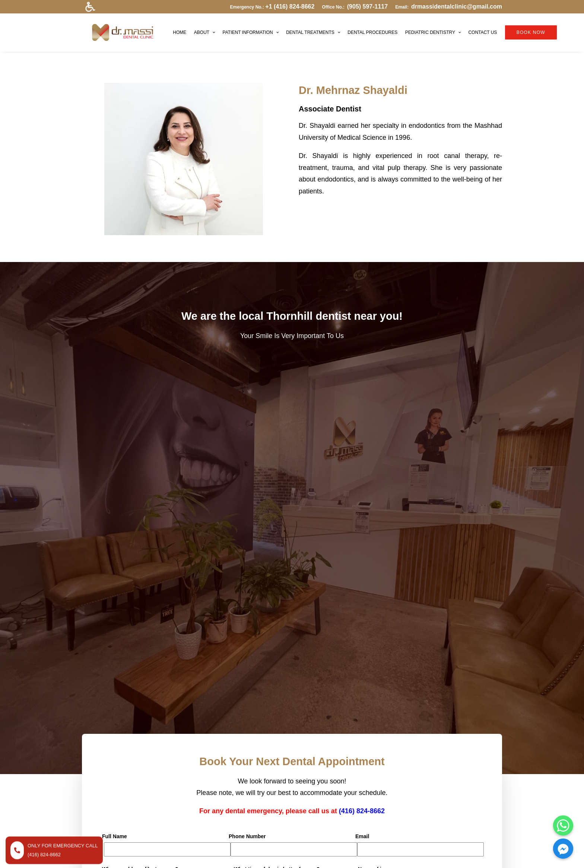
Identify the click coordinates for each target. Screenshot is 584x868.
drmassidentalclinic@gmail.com (456, 6)
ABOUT (190, 28)
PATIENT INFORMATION (237, 28)
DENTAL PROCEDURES (359, 28)
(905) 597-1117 (367, 6)
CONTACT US (469, 28)
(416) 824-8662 (362, 444)
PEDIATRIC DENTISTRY (419, 28)
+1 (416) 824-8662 (289, 6)
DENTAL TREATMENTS (300, 28)
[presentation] (158, 544)
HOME (166, 28)
